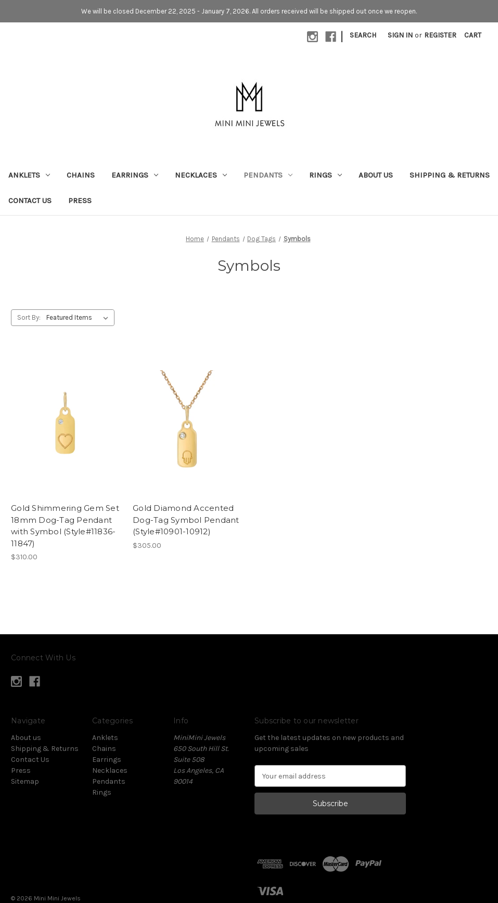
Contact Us (30, 200)
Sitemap (25, 781)
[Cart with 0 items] (472, 35)
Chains (81, 175)
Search (363, 35)
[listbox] (79, 317)
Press (80, 200)
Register (440, 35)
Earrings (134, 175)
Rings (325, 175)
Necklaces (201, 175)
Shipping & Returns (450, 175)
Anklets (29, 175)
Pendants (268, 175)
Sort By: (29, 317)
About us (376, 175)
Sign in (400, 35)
